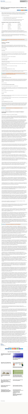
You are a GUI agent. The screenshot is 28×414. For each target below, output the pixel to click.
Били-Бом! (3, 1)
